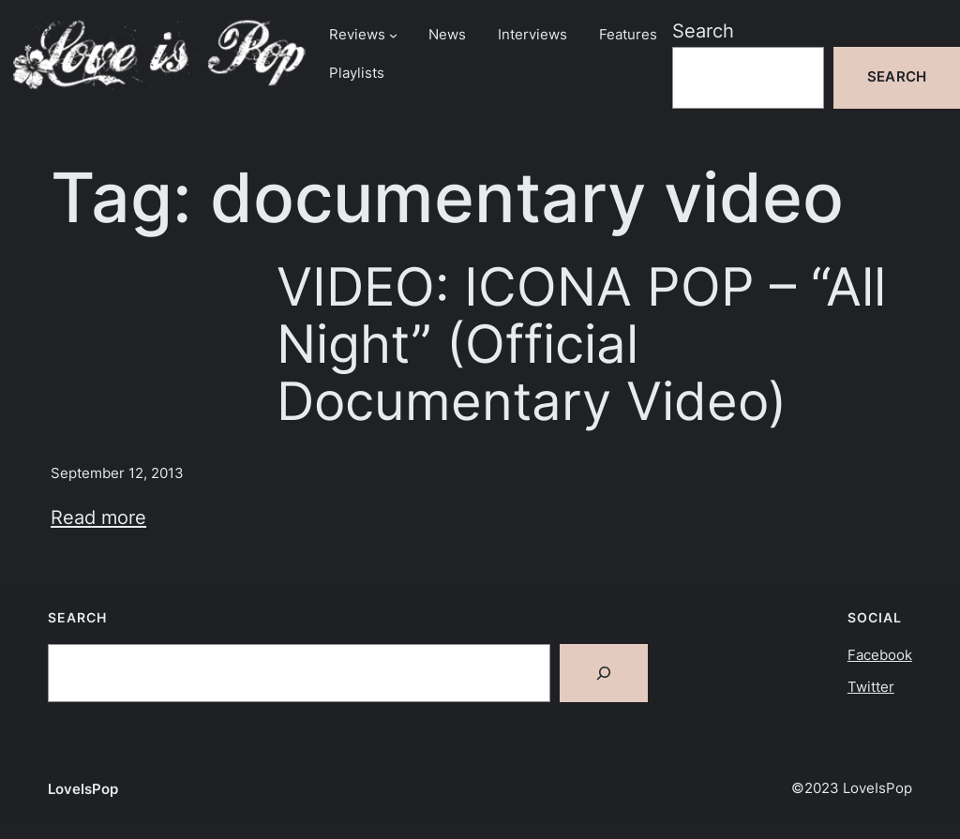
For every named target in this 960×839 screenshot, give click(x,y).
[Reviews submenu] (393, 35)
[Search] (604, 673)
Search (703, 30)
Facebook (880, 655)
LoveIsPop (83, 789)
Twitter (871, 687)
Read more (98, 517)
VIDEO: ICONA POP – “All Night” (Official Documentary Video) (581, 343)
